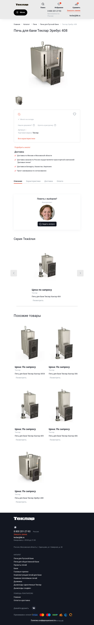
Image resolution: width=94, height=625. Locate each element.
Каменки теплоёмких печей (25, 578)
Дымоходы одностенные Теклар (27, 585)
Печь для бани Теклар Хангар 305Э (30, 374)
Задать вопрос (47, 224)
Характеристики (33, 181)
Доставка (48, 181)
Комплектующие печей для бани (28, 575)
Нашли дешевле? (26, 125)
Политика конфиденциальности (43, 620)
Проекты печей (20, 565)
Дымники (18, 581)
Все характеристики (26, 139)
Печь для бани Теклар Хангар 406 (63, 436)
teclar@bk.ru (75, 16)
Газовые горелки (21, 572)
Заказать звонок (73, 11)
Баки (16, 568)
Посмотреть (38, 300)
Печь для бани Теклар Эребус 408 (29, 498)
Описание (18, 181)
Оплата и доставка (22, 600)
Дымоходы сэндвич (22, 588)
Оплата (60, 181)
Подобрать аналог (22, 147)
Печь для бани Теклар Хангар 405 (29, 436)
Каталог (17, 12)
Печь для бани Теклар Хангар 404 (46, 296)
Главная (17, 24)
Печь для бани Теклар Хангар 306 (63, 374)
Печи (35, 24)
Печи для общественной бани (26, 562)
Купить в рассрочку (47, 125)
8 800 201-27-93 (54, 11)
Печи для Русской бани (49, 24)
